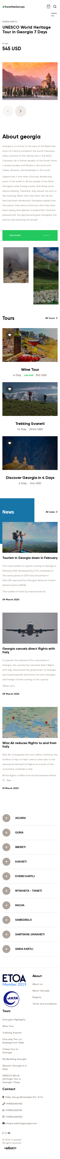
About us (37, 984)
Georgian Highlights (13, 1019)
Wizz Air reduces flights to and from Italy (29, 783)
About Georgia (40, 990)
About (37, 976)
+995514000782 (13, 1103)
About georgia (21, 136)
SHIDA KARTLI (9, 21)
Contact (8, 1089)
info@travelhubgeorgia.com (21, 1123)
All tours (51, 357)
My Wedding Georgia (14, 1059)
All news (52, 551)
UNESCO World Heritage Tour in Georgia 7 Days (26, 29)
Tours (8, 357)
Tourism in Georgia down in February (30, 597)
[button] (20, 111)
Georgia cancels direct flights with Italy (28, 689)
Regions (36, 997)
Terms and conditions (44, 1003)
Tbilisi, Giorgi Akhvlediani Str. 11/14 (24, 1097)
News (8, 551)
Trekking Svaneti (30, 462)
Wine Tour (30, 408)
